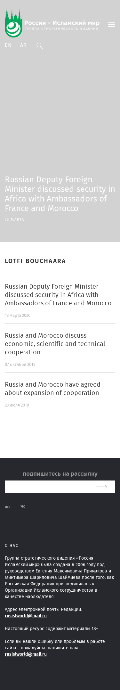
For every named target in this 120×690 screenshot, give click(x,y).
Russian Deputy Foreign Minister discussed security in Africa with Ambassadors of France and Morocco (58, 295)
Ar (23, 45)
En (8, 45)
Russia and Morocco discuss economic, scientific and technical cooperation (55, 344)
